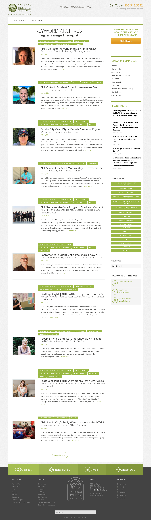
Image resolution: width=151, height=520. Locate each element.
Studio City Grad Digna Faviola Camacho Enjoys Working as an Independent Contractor (70, 130)
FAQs (13, 489)
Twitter (120, 489)
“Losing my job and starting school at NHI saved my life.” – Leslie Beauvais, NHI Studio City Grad (71, 340)
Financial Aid (57, 469)
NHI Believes (77, 44)
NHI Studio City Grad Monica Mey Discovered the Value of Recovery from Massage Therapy (72, 169)
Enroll (91, 469)
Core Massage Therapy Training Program (54, 44)
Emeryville (116, 69)
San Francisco (42, 497)
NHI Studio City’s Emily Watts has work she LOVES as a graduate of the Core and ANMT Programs (72, 423)
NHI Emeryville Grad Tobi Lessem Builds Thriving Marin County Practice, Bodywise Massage (127, 113)
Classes (22, 469)
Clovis (114, 65)
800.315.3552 (133, 5)
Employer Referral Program (21, 502)
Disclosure (15, 497)
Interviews (126, 216)
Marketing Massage (126, 220)
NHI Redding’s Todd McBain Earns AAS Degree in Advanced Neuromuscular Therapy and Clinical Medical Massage (127, 161)
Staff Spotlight (70, 289)
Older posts (60, 455)
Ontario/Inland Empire (121, 75)
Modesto (116, 72)
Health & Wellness (125, 212)
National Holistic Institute (19, 8)
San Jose (115, 85)
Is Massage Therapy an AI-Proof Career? (126, 149)
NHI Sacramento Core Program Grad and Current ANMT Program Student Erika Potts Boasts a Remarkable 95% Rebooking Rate (72, 209)
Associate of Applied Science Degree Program (126, 197)
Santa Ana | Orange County (47, 502)
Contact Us (123, 469)
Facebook (121, 484)
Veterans (98, 83)
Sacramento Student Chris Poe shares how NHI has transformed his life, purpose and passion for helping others (72, 256)
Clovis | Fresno (43, 484)
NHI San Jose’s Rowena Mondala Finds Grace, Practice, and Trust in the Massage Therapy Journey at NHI (69, 50)
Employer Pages (17, 500)
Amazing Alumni (81, 41)
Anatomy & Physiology (84, 286)
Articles (14, 494)
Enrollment (15, 487)
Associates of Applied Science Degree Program (126, 202)
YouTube (121, 492)
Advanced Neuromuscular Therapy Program (55, 41)
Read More (63, 69)
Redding (115, 79)
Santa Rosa (116, 92)
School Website (19, 20)
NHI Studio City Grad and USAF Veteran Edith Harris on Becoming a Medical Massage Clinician (125, 126)
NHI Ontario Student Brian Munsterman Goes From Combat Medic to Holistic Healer (70, 88)
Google (120, 487)
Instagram (121, 495)
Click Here (125, 41)
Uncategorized (126, 247)
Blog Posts (37, 20)
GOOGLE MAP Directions (98, 490)
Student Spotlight (126, 243)
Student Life (86, 83)
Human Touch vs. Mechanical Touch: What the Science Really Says (126, 139)
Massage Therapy (79, 125)
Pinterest (121, 498)
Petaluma (41, 489)
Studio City (116, 95)
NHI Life (75, 83)
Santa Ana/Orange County (122, 88)
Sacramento (117, 82)
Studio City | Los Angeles (46, 505)
